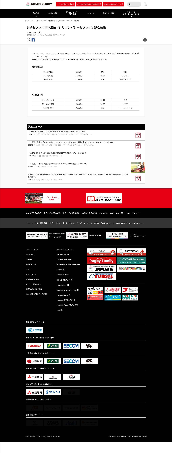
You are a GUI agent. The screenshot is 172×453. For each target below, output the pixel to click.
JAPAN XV (103, 221)
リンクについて (45, 447)
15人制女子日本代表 (89, 221)
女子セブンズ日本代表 (71, 221)
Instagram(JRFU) (63, 305)
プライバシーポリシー (61, 447)
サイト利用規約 (32, 447)
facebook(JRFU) (63, 262)
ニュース (35, 21)
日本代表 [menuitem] (35, 13)
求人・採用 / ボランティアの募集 (38, 305)
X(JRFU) (60, 278)
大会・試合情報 (41, 231)
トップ (27, 21)
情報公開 (29, 268)
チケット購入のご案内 (65, 4)
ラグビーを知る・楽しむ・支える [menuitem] (131, 13)
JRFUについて (31, 262)
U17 (128, 221)
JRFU (29, 35)
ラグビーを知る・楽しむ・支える (61, 231)
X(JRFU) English (63, 283)
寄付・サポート (32, 283)
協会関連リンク (32, 273)
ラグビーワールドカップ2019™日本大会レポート (95, 231)
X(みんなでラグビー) (64, 289)
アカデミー (136, 221)
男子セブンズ (59, 35)
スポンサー (30, 278)
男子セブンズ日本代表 (42, 35)
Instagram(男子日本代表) (66, 310)
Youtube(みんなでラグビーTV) (68, 299)
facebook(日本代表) (64, 268)
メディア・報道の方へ (34, 294)
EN (146, 5)
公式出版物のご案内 (33, 289)
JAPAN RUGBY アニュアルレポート (130, 231)
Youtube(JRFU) (63, 294)
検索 (129, 4)
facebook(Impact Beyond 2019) (69, 273)
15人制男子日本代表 (33, 221)
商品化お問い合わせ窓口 (35, 299)
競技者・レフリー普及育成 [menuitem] (72, 13)
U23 (111, 221)
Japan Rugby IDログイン (112, 4)
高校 (122, 221)
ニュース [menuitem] (91, 13)
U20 (117, 221)
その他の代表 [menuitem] (53, 13)
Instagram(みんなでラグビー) (68, 315)
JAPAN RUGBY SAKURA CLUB (88, 4)
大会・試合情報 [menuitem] (108, 13)
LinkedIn (60, 320)
